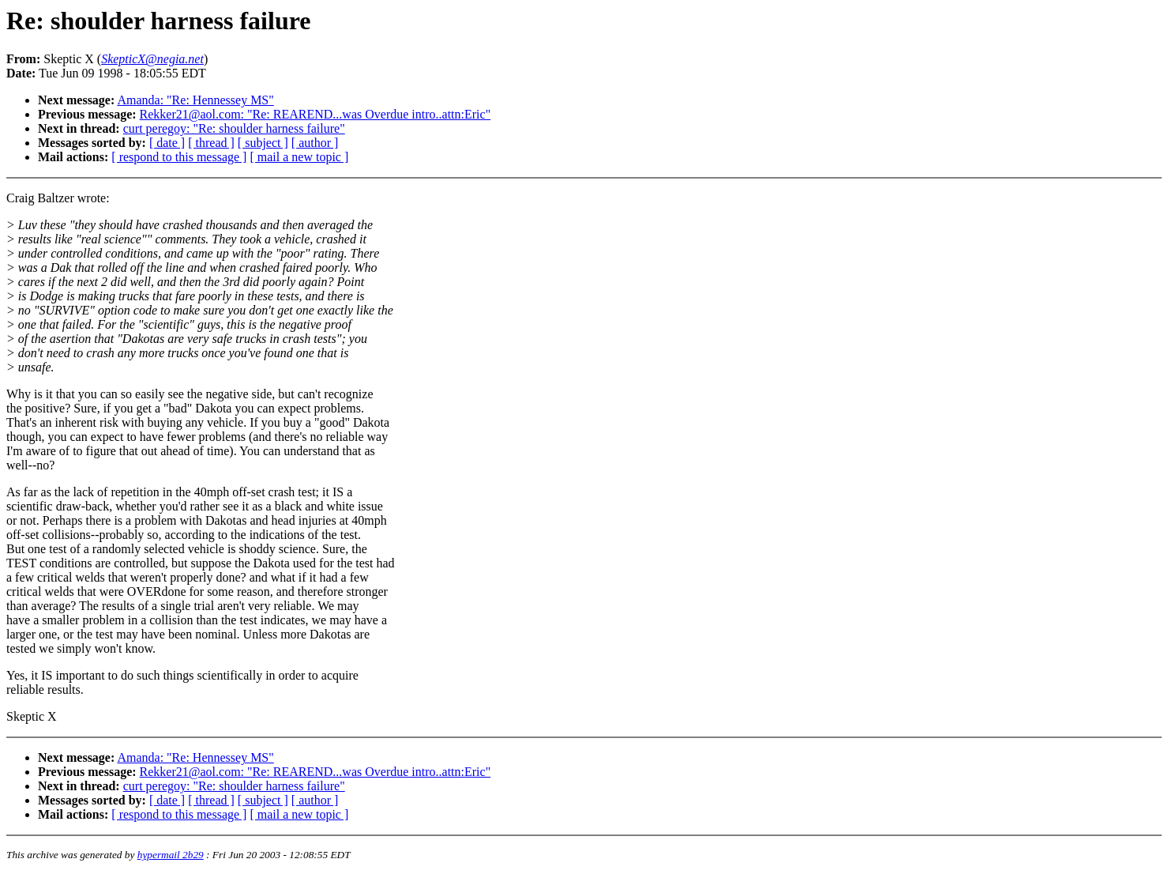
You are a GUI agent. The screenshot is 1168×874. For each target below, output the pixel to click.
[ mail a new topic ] (299, 157)
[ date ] (167, 142)
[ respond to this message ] (178, 157)
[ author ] (315, 142)
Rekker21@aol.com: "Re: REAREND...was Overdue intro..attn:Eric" (315, 114)
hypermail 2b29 (170, 855)
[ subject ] (263, 142)
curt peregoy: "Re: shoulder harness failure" (234, 128)
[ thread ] (211, 142)
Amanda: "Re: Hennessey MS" (195, 100)
